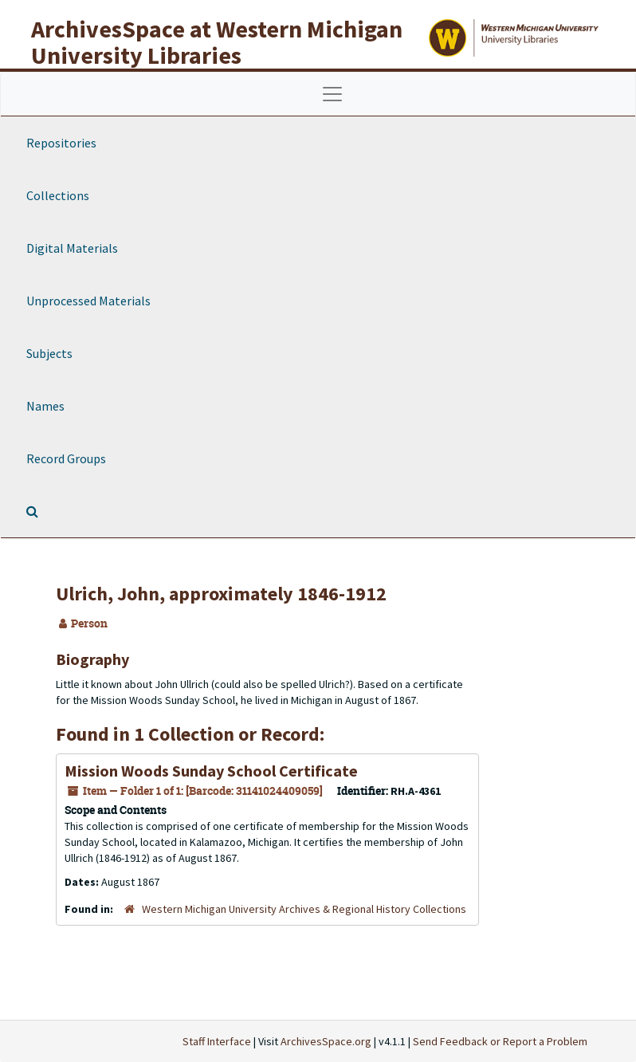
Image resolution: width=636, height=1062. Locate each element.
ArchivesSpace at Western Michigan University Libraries (216, 42)
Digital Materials (72, 248)
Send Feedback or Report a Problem (500, 1041)
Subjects (49, 353)
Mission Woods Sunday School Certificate (211, 771)
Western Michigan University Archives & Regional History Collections (304, 909)
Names (45, 406)
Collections (57, 195)
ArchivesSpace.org (326, 1041)
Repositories (61, 143)
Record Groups (66, 458)
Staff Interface (217, 1041)
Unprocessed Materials (88, 301)
